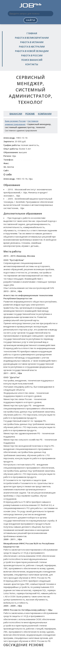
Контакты (31, 64)
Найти (30, 20)
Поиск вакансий (31, 59)
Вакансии (16, 113)
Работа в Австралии (32, 46)
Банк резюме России (15, 121)
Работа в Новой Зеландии (32, 51)
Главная (32, 33)
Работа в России (31, 55)
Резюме (30, 113)
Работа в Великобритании (32, 37)
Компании (44, 113)
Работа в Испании (31, 42)
